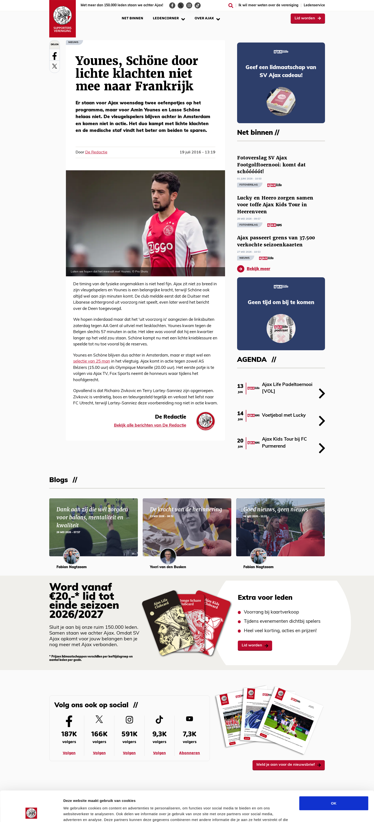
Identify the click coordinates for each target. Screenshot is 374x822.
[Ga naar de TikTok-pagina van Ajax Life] (198, 5)
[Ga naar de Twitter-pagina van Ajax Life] (181, 5)
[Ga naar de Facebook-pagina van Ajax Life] (172, 5)
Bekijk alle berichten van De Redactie (150, 425)
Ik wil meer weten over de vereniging (268, 5)
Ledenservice (314, 5)
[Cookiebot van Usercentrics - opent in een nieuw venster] (31, 812)
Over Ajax (207, 18)
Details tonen (260, 812)
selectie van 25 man (91, 361)
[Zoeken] (230, 5)
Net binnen (132, 18)
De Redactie (96, 152)
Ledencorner (169, 18)
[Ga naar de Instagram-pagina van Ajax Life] (189, 5)
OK (334, 774)
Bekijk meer (253, 268)
